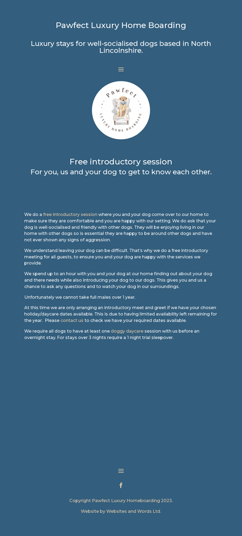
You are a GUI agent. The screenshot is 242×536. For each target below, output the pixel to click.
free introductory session (70, 214)
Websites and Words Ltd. (133, 511)
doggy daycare (127, 331)
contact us (72, 320)
